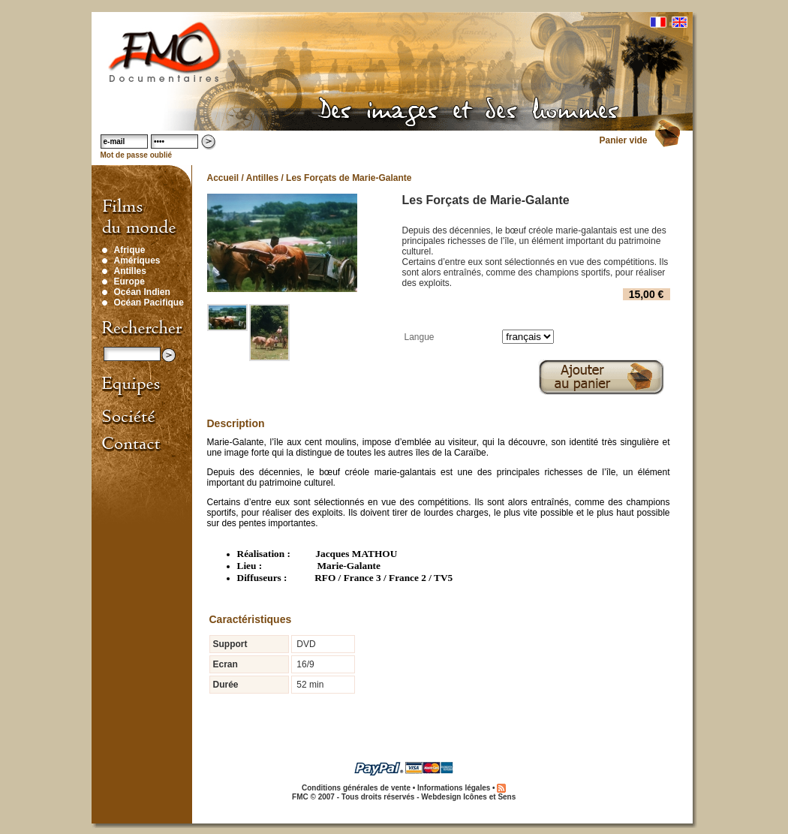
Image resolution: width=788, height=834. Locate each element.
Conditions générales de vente (356, 788)
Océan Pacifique (149, 302)
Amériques (137, 260)
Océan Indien (142, 292)
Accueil (223, 178)
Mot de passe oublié (137, 155)
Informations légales (453, 788)
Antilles (130, 271)
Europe (129, 281)
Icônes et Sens (489, 797)
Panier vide (623, 140)
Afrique (130, 250)
